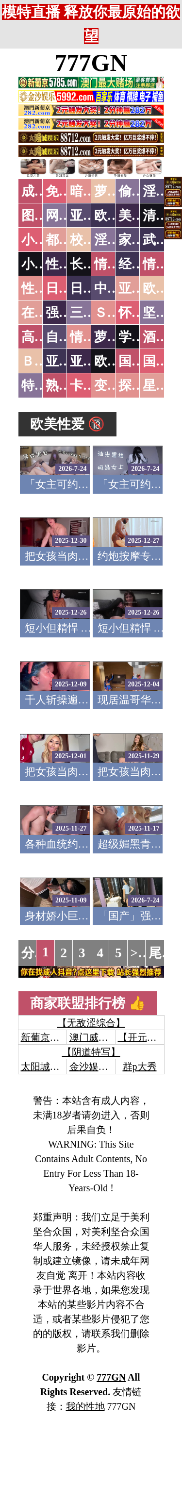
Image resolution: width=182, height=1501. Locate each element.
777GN (91, 62)
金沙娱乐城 (93, 1066)
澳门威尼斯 (93, 1037)
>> (138, 953)
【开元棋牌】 (147, 1037)
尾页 (162, 953)
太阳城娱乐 (45, 1066)
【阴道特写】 (91, 1052)
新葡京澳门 (45, 1037)
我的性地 (85, 1406)
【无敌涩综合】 (91, 1022)
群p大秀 (140, 1066)
